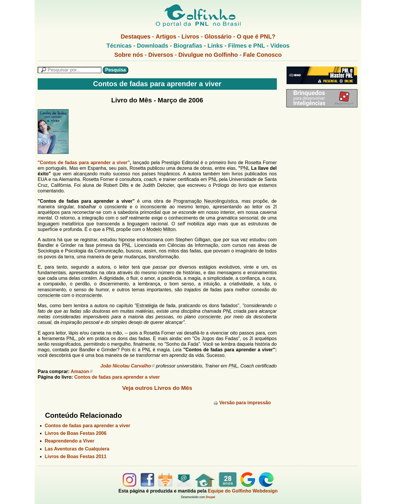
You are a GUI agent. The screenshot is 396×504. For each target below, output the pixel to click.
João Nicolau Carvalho (127, 365)
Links (215, 45)
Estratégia (146, 305)
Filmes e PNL (246, 45)
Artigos (166, 36)
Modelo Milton (161, 229)
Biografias (188, 45)
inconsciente (154, 206)
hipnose (127, 239)
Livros (190, 36)
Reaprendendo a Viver (69, 440)
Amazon (81, 371)
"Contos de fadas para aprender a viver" (84, 162)
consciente (115, 206)
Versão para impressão (242, 402)
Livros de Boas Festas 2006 (76, 433)
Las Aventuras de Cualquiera (77, 448)
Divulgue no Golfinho (208, 54)
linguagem (48, 223)
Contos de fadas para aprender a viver (117, 377)
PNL (244, 168)
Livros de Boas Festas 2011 (76, 456)
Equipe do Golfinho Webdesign (243, 490)
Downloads (152, 45)
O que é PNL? (256, 36)
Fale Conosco (262, 54)
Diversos (160, 54)
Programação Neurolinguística (205, 201)
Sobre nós (128, 54)
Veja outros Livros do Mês (157, 388)
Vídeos (280, 45)
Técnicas (119, 45)
